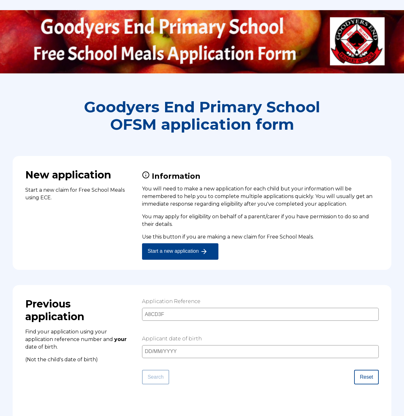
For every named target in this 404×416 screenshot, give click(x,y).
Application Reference (171, 301)
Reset (366, 377)
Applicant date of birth (172, 339)
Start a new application (178, 251)
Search (156, 377)
